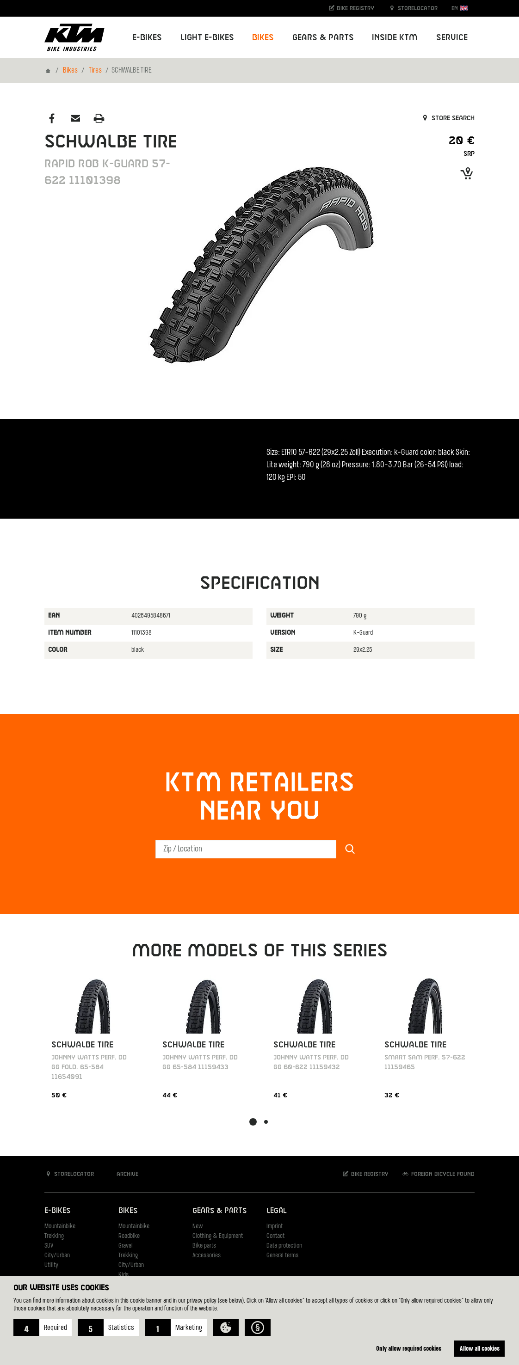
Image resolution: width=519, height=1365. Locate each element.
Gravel (125, 1246)
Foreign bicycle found (438, 1174)
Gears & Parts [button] (323, 37)
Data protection (284, 1246)
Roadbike (129, 1236)
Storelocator (413, 8)
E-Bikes (57, 1211)
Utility (51, 1265)
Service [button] (452, 37)
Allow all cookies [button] (480, 1348)
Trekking (54, 1236)
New (197, 1226)
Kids (123, 1275)
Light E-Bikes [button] (207, 37)
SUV (48, 1246)
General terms (282, 1255)
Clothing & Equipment (217, 1236)
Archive (122, 1174)
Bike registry (351, 8)
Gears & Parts (219, 1211)
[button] (42, 1327)
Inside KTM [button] (395, 37)
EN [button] (459, 8)
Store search (447, 118)
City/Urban (57, 1255)
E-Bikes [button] (147, 37)
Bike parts (204, 1246)
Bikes (70, 70)
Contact (275, 1236)
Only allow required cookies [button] (408, 1348)
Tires (95, 70)
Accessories (206, 1255)
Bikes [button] (263, 37)
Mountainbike (59, 1226)
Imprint (274, 1226)
